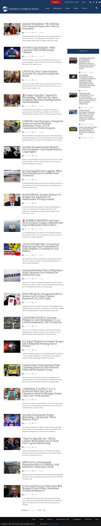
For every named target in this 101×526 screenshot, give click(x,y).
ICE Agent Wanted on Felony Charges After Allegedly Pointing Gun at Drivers (42, 344)
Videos (67, 8)
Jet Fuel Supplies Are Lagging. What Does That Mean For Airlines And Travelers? (42, 173)
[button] (96, 7)
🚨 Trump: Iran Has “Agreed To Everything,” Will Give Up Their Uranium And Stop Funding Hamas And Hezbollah (41, 99)
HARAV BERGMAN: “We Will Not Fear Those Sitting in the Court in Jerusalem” (40, 26)
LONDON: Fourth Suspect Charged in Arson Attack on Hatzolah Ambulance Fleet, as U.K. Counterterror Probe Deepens (42, 124)
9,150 (39, 510)
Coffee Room (57, 8)
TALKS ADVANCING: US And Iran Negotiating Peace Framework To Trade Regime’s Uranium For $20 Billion (40, 247)
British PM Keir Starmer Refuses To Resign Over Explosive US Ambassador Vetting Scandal (41, 197)
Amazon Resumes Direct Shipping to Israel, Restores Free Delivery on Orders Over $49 (42, 273)
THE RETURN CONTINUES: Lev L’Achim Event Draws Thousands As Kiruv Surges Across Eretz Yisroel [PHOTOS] (87, 98)
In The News (88, 519)
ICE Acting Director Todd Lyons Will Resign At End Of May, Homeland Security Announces (42, 488)
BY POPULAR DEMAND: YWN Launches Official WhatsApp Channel (38, 50)
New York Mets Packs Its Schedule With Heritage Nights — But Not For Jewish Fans (88, 131)
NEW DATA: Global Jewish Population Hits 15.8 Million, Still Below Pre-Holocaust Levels (40, 465)
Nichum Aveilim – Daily (71, 2)
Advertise (49, 519)
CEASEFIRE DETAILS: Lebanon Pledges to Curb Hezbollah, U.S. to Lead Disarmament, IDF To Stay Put (41, 320)
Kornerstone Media (52, 524)
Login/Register (77, 519)
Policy (97, 519)
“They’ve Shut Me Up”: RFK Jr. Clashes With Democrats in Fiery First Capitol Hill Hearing (40, 441)
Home (47, 8)
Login (83, 2)
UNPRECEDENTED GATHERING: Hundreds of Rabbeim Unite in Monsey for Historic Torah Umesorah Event (87, 63)
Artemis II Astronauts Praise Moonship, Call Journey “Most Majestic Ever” (39, 417)
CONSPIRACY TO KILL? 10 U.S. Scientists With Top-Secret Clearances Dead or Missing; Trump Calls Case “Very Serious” (42, 392)
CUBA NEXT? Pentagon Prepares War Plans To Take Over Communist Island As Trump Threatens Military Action (87, 115)
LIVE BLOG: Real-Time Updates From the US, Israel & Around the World (40, 74)
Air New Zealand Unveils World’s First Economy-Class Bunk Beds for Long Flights (42, 149)
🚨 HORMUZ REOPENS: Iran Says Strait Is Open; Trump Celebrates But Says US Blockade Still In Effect (42, 223)
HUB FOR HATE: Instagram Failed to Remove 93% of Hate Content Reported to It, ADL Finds (42, 296)
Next (44, 510)
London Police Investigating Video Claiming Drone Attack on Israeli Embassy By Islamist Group (41, 367)
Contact (84, 8)
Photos (75, 8)
